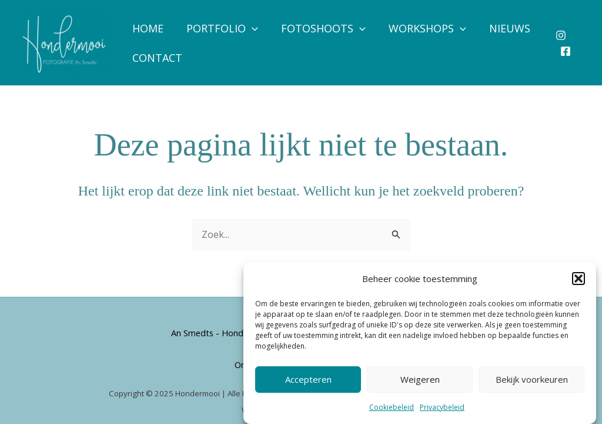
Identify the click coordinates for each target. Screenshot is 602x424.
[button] (578, 278)
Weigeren (420, 379)
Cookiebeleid (391, 407)
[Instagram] (560, 35)
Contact (156, 58)
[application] (249, 28)
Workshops (421, 28)
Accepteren (308, 379)
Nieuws (500, 28)
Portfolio (219, 28)
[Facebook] (565, 51)
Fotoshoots (318, 28)
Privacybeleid (442, 407)
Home (146, 28)
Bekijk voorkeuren (532, 379)
